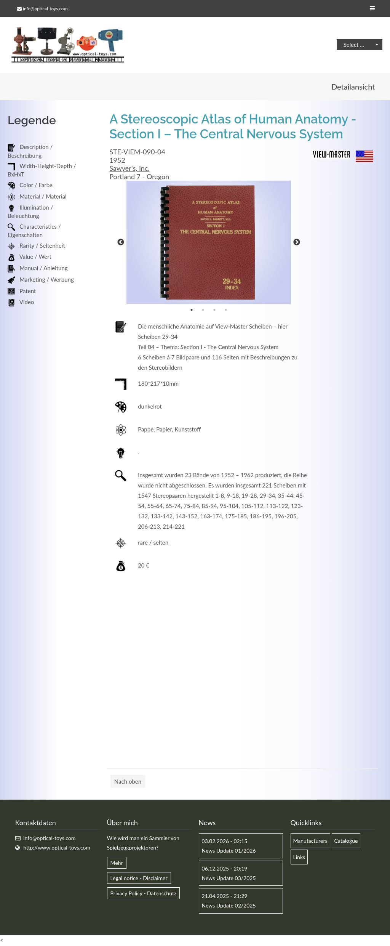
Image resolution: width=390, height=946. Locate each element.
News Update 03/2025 (229, 878)
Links (299, 857)
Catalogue (346, 841)
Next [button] (296, 243)
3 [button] (214, 310)
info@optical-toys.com (45, 8)
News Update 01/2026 (229, 851)
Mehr (116, 863)
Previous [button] (121, 243)
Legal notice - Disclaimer (139, 878)
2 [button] (203, 310)
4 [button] (226, 310)
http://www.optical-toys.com (56, 848)
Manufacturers (310, 841)
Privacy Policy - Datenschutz (143, 894)
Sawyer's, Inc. (129, 169)
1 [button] (191, 310)
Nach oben (127, 782)
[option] (208, 243)
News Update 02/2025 (229, 906)
